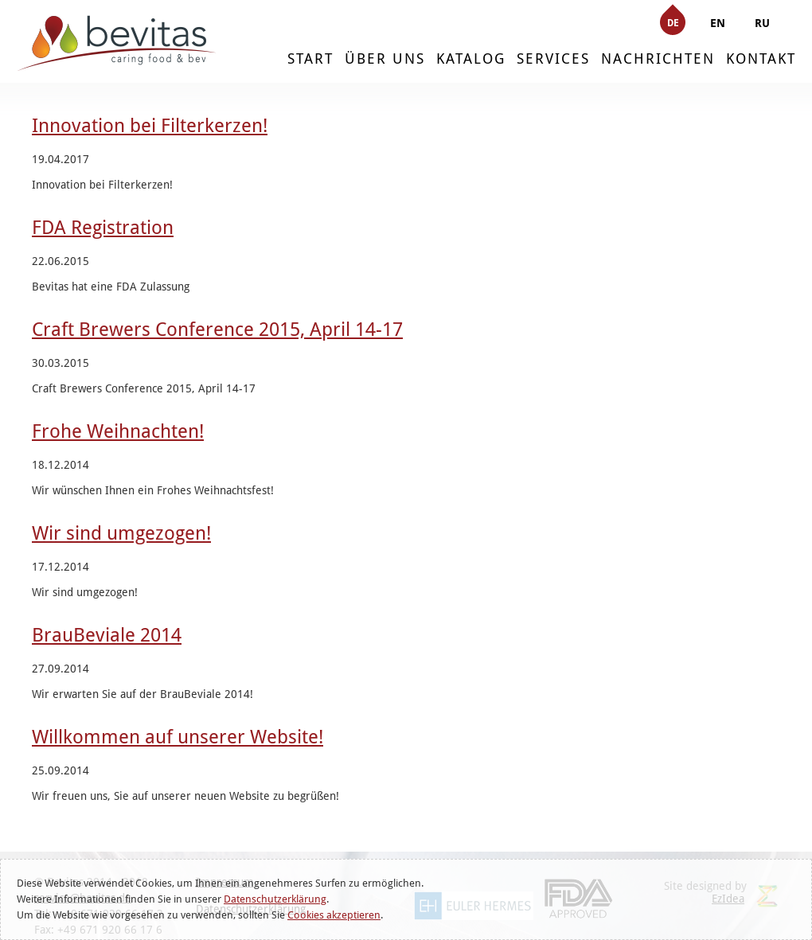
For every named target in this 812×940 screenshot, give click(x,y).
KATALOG (471, 58)
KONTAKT (761, 58)
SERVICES (553, 58)
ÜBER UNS (385, 58)
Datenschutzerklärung (275, 899)
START (310, 58)
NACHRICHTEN (658, 58)
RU (762, 23)
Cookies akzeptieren (334, 915)
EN (717, 23)
